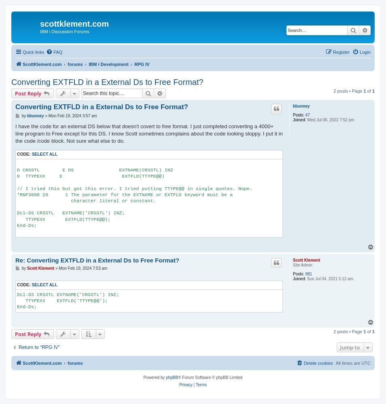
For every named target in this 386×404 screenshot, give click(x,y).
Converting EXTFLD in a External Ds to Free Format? (107, 82)
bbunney (301, 106)
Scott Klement (306, 260)
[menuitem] (54, 52)
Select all (44, 154)
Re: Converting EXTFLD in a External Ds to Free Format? (97, 260)
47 (307, 115)
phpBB (172, 377)
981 (308, 274)
